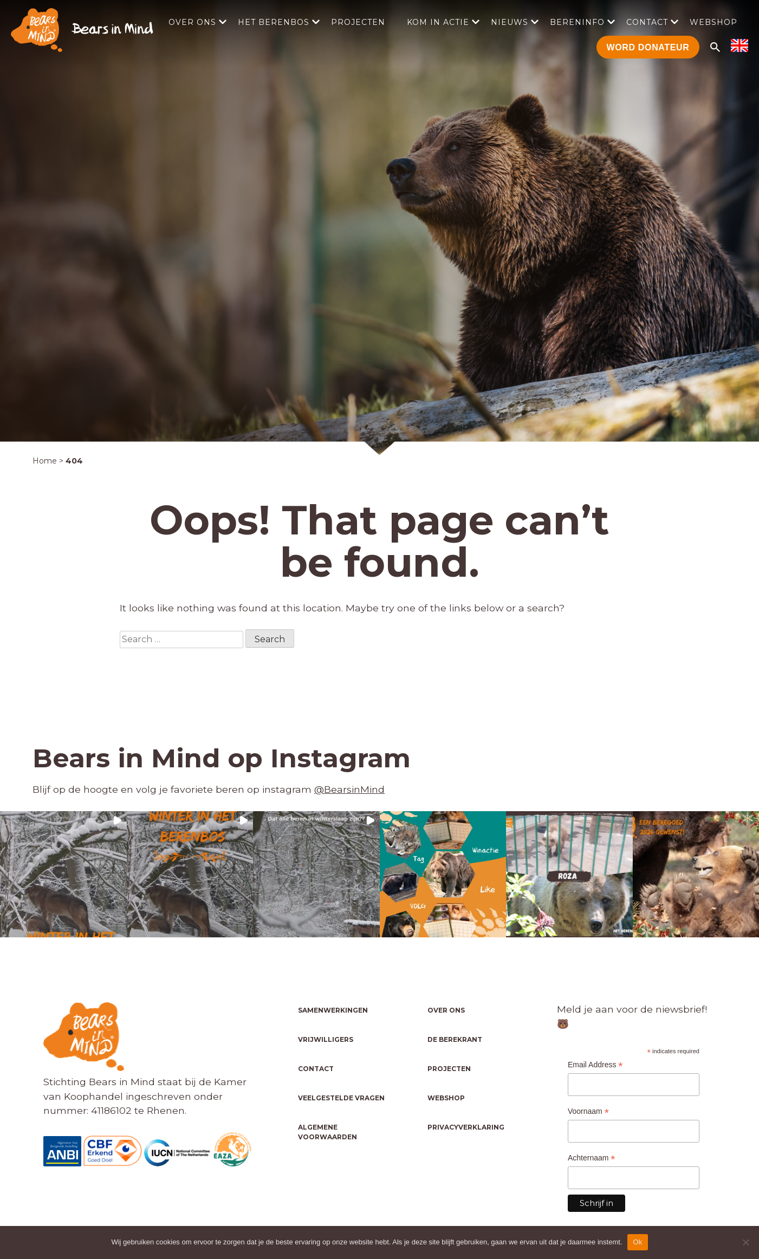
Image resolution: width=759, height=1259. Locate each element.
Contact (647, 22)
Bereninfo (577, 22)
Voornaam (588, 1111)
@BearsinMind (349, 789)
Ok (637, 1242)
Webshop (713, 22)
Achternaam (591, 1158)
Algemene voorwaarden (327, 1132)
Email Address (595, 1065)
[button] (63, 874)
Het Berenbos (273, 22)
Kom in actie (438, 22)
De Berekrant (454, 1039)
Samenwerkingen (333, 1010)
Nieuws (509, 22)
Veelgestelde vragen (341, 1098)
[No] (745, 1242)
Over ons (192, 22)
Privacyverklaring (465, 1127)
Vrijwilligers (325, 1039)
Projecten (358, 22)
